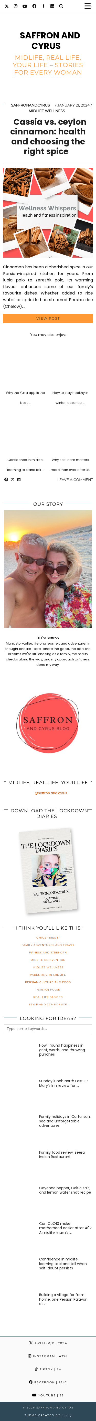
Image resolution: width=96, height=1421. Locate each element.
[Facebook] (34, 6)
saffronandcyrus (30, 105)
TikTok (48, 1369)
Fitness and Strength (48, 952)
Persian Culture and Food (48, 982)
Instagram (48, 1356)
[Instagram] (15, 6)
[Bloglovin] (43, 6)
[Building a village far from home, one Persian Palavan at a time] (20, 1308)
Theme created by (48, 1415)
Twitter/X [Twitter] (48, 1343)
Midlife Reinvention (48, 960)
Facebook (48, 1382)
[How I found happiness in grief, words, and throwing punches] (20, 1059)
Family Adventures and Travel (48, 945)
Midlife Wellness (47, 111)
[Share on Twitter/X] (12, 479)
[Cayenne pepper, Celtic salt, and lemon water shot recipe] (20, 1202)
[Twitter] (7, 6)
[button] (89, 6)
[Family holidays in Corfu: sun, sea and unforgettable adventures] (20, 1130)
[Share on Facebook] (6, 479)
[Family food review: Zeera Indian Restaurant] (20, 1166)
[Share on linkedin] (19, 479)
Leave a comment (75, 479)
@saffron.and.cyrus (51, 793)
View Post (48, 318)
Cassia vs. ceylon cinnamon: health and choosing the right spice (48, 136)
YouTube (48, 1395)
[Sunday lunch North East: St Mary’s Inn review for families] (20, 1095)
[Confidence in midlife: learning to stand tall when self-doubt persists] (20, 1273)
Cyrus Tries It (48, 937)
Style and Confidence (48, 1004)
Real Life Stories (48, 997)
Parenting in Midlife (48, 974)
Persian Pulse (48, 989)
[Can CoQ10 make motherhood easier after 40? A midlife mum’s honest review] (20, 1237)
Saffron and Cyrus (50, 40)
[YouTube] (25, 6)
